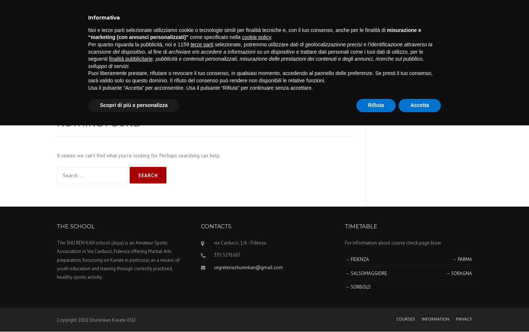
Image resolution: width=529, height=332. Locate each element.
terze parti (202, 44)
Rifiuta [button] (376, 105)
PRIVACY (464, 319)
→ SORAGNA (458, 273)
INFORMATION (435, 319)
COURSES (405, 319)
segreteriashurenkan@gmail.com (248, 267)
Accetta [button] (419, 105)
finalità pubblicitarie (131, 59)
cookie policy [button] (256, 37)
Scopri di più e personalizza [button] (134, 105)
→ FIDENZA (357, 259)
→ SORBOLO (358, 287)
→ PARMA (462, 259)
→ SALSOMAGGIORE (366, 273)
